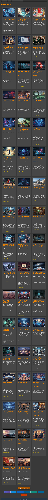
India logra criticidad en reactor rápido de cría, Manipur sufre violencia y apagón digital (38, 413)
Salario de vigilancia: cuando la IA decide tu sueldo (23, 329)
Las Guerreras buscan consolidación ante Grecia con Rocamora (9, 189)
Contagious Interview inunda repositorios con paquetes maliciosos (23, 159)
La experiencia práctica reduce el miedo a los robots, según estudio (38, 358)
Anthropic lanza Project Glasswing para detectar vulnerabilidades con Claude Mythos (38, 130)
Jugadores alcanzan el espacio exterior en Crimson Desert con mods (39, 273)
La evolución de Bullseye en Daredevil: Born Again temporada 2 (24, 218)
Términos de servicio (29, 498)
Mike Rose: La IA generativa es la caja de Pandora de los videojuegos (9, 246)
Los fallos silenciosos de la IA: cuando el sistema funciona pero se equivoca (9, 358)
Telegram (40, 492)
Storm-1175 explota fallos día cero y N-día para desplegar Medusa (9, 130)
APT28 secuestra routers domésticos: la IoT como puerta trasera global (8, 73)
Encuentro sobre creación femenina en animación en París (24, 273)
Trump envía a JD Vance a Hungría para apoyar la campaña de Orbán (39, 441)
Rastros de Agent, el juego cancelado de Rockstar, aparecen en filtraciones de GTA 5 (39, 246)
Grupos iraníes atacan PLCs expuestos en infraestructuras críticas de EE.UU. (24, 73)
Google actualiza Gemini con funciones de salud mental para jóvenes (23, 19)
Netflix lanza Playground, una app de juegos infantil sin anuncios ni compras (39, 19)
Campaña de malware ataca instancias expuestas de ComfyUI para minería (24, 189)
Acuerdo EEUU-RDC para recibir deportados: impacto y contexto (24, 468)
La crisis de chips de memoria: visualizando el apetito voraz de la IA (23, 384)
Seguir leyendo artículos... (24, 488)
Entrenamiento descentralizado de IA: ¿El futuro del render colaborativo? (38, 384)
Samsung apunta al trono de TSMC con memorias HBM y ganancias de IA (38, 329)
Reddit (24, 494)
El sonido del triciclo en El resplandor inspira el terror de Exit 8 (39, 301)
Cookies (34, 498)
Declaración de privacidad (21, 498)
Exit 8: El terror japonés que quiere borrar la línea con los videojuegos (9, 329)
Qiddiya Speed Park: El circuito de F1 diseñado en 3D (23, 358)
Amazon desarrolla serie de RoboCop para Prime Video (9, 273)
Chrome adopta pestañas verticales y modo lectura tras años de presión (23, 47)
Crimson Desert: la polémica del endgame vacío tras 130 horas (8, 301)
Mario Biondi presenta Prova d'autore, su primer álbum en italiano (9, 47)
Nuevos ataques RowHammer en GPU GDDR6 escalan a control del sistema (38, 159)
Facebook (20, 492)
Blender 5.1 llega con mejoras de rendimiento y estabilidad (23, 246)
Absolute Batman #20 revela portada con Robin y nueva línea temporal (9, 218)
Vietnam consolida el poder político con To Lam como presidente (9, 468)
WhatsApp (33, 492)
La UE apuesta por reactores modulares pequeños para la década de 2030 (24, 441)
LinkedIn (27, 492)
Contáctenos (14, 498)
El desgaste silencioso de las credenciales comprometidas (38, 102)
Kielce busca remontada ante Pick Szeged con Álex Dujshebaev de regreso (23, 102)
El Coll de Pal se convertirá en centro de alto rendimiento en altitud (39, 189)
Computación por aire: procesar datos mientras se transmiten (9, 413)
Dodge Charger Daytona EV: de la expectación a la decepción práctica (8, 441)
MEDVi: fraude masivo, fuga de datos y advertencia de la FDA (9, 19)
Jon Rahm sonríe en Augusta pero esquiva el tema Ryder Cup (23, 130)
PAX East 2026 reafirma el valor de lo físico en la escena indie (23, 301)
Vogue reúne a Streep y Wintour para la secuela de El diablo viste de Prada (39, 47)
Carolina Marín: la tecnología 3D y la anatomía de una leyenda (9, 159)
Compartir (7, 492)
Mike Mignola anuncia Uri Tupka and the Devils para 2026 (24, 413)
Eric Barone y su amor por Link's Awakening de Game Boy (38, 218)
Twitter (14, 492)
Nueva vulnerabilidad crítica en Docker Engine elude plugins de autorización (38, 73)
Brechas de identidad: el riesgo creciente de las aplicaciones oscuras (8, 102)
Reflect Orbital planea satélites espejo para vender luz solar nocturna (8, 384)
